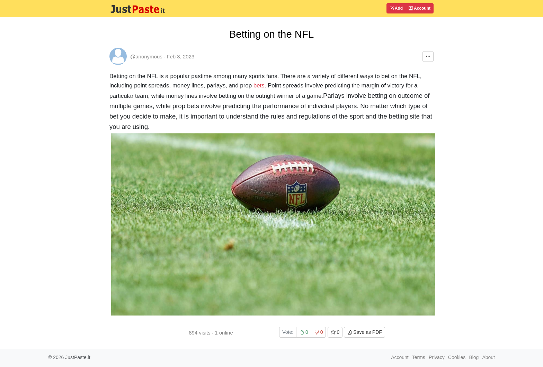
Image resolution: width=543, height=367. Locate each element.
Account (419, 8)
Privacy (437, 357)
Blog (474, 357)
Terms (418, 357)
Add (396, 8)
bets (259, 85)
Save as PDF (364, 332)
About (488, 357)
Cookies (457, 357)
